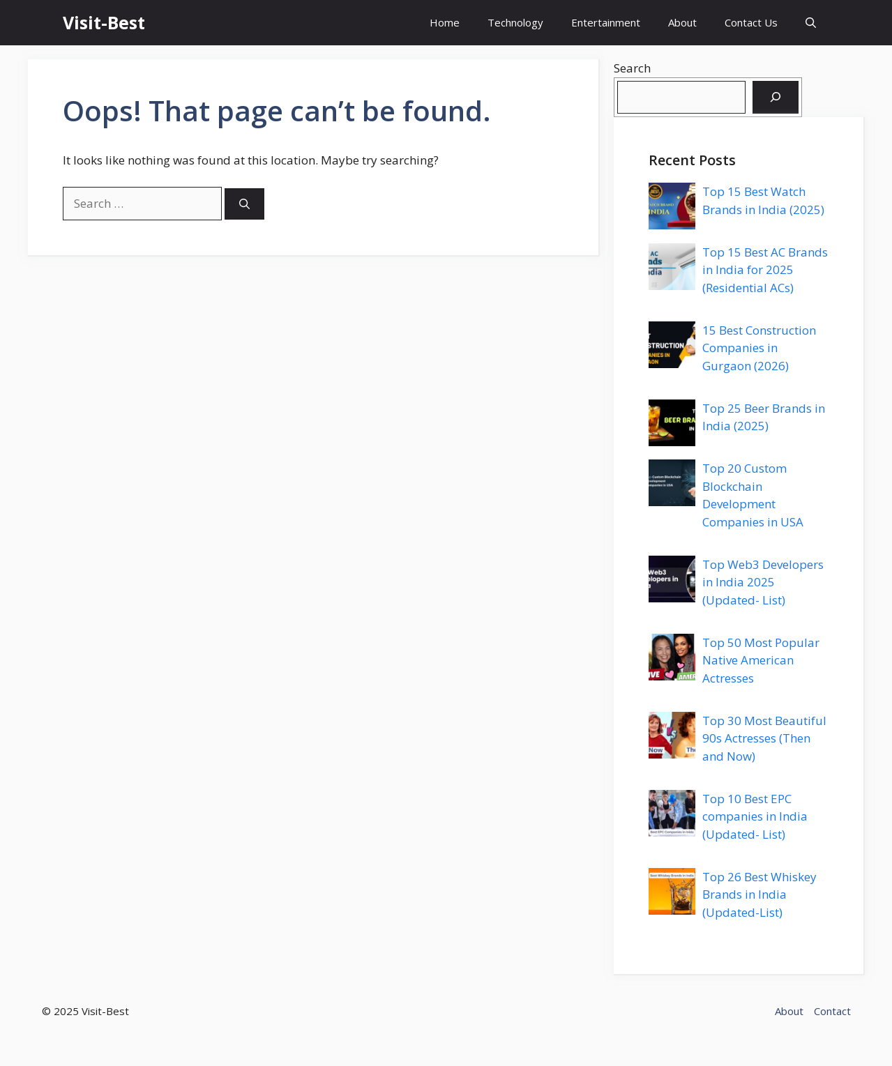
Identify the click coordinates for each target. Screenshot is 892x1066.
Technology (515, 22)
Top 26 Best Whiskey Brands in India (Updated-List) (759, 894)
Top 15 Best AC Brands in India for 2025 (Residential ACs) (765, 270)
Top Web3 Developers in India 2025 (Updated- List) (763, 582)
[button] (811, 22)
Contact (832, 1011)
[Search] (244, 204)
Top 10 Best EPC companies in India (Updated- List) (755, 816)
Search (632, 68)
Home (445, 22)
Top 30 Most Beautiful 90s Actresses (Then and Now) (764, 738)
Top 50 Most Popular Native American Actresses (760, 660)
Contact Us (751, 22)
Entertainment (605, 22)
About (682, 22)
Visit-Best (104, 22)
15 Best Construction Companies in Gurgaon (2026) (759, 348)
